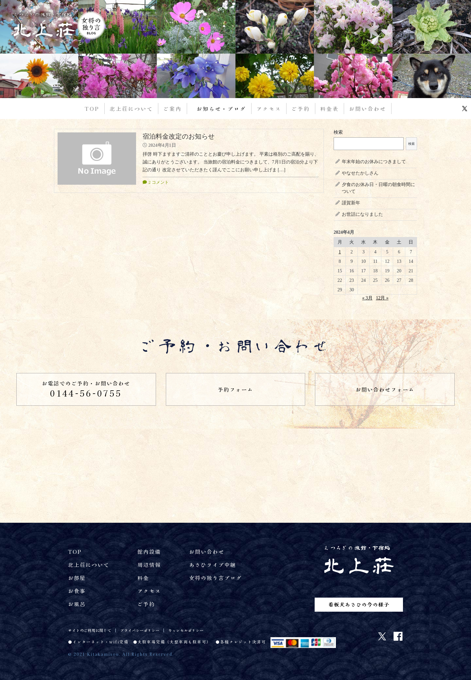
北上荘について (131, 108)
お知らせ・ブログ (221, 108)
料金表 (329, 108)
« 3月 (367, 298)
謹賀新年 (351, 202)
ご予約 (300, 108)
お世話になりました (362, 214)
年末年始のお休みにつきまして (374, 161)
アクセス (268, 108)
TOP (92, 108)
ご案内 (172, 108)
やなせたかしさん (360, 173)
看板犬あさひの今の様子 (359, 604)
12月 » (382, 298)
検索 (338, 132)
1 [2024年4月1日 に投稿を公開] (340, 251)
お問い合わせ (367, 108)
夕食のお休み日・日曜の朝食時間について (378, 188)
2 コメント (158, 182)
